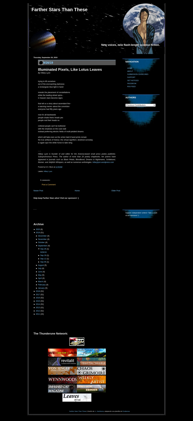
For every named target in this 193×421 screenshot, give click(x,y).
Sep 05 (43, 262)
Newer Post (38, 191)
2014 (38, 304)
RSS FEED (131, 86)
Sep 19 (43, 255)
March (40, 282)
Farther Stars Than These (59, 9)
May (39, 275)
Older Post (115, 191)
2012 (38, 311)
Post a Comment (49, 185)
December (42, 236)
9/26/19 (48, 62)
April (40, 278)
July (39, 268)
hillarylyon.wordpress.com (103, 162)
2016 (38, 298)
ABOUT (130, 71)
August (41, 265)
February (41, 285)
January (41, 288)
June (40, 272)
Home (77, 191)
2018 (38, 291)
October (41, 242)
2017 (38, 295)
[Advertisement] (68, 215)
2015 (38, 301)
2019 (38, 233)
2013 (38, 308)
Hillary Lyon (48, 171)
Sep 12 (43, 259)
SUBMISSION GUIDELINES (137, 74)
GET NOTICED (133, 80)
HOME (129, 68)
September (42, 246)
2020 (38, 229)
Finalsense (126, 411)
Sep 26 (43, 249)
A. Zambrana (99, 411)
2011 (38, 314)
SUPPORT (131, 77)
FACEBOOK (131, 83)
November (42, 239)
